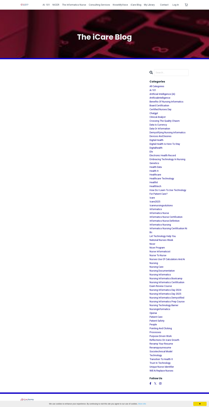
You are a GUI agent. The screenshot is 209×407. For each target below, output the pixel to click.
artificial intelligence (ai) (162, 94)
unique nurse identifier (162, 366)
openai (153, 313)
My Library (149, 4)
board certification (159, 105)
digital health (156, 140)
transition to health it (161, 359)
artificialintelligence (160, 97)
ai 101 (153, 90)
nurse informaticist (160, 251)
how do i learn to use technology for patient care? (168, 192)
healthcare (155, 174)
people (153, 324)
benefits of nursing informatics (166, 101)
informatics (156, 209)
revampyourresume (160, 347)
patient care (156, 316)
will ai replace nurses (161, 370)
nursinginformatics (160, 309)
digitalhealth (156, 147)
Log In (175, 4)
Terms (140, 400)
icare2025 (155, 201)
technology (156, 355)
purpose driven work (161, 336)
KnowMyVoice (120, 4)
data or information (160, 128)
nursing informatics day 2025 (165, 293)
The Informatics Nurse (74, 4)
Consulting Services (99, 4)
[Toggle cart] (186, 5)
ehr (151, 151)
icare (152, 197)
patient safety (157, 320)
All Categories (157, 86)
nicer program (157, 247)
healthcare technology (162, 178)
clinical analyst (158, 117)
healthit (154, 182)
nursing (154, 263)
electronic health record (163, 155)
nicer (152, 243)
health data (156, 167)
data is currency (158, 124)
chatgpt (154, 113)
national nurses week (161, 240)
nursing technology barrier (164, 305)
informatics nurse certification (166, 217)
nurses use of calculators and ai (167, 259)
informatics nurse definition (165, 220)
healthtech (155, 186)
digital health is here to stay (165, 144)
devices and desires (160, 136)
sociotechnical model (161, 351)
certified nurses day (160, 109)
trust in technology (160, 362)
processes (155, 332)
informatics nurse (159, 213)
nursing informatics (160, 274)
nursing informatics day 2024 (165, 290)
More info (142, 404)
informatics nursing (160, 224)
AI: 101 (46, 4)
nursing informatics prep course (167, 301)
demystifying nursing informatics (168, 132)
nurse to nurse (158, 255)
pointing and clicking (161, 328)
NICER (56, 4)
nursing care (156, 266)
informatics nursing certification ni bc (168, 230)
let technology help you (163, 236)
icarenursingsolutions (161, 205)
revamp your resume (161, 343)
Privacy (150, 400)
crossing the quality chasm (165, 120)
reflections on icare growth (164, 340)
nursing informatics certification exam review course (167, 284)
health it (154, 170)
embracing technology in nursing (167, 159)
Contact (164, 4)
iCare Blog (136, 4)
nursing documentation (162, 270)
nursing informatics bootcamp (166, 278)
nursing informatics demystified (167, 297)
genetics (154, 163)
